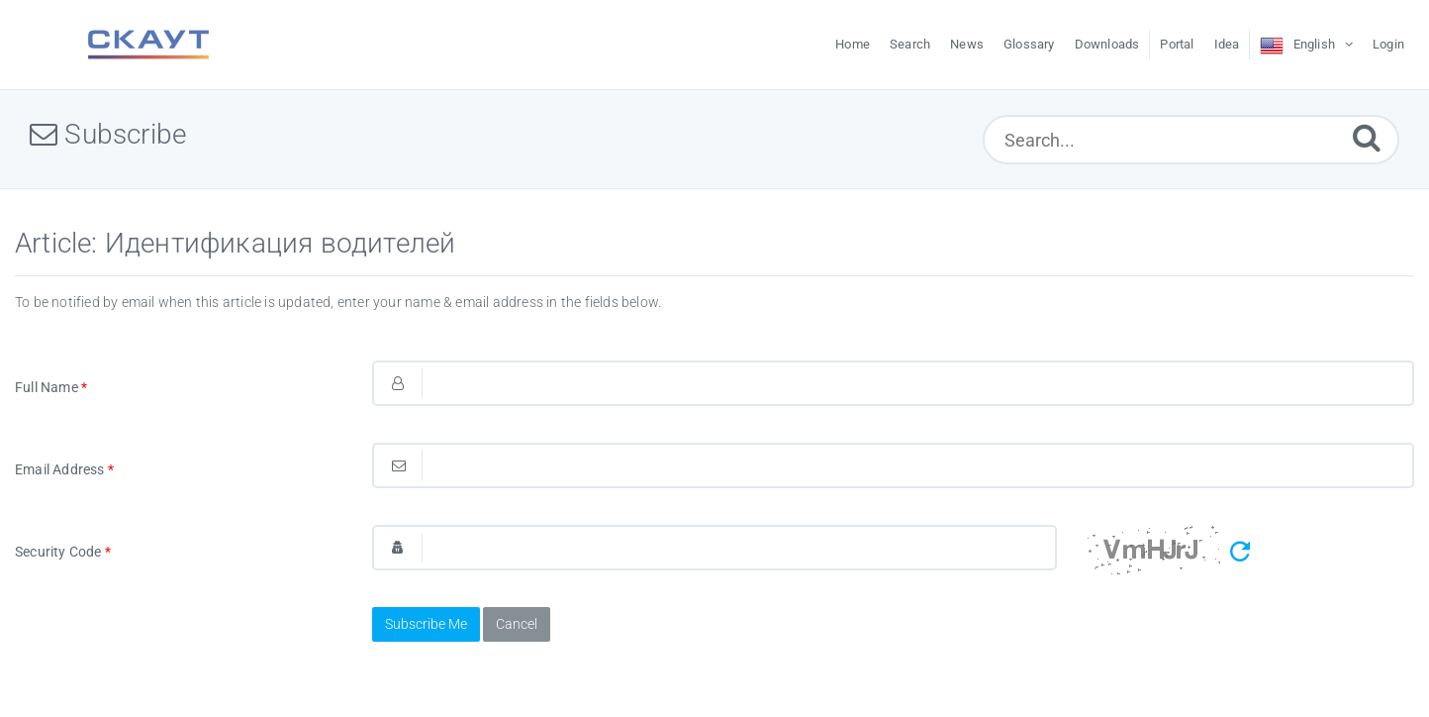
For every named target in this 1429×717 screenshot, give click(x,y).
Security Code (63, 552)
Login (1388, 44)
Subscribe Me (426, 624)
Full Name (51, 387)
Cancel (516, 624)
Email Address (64, 469)
